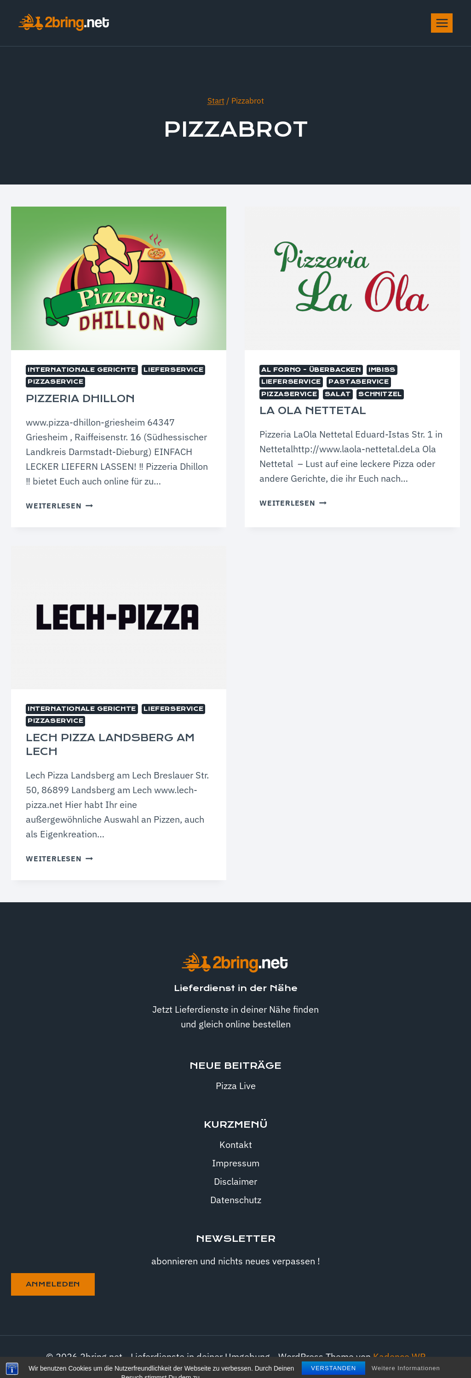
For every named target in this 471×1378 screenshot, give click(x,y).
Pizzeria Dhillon (80, 399)
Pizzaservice (55, 382)
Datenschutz (235, 1199)
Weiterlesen (59, 505)
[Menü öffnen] (442, 22)
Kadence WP (399, 1356)
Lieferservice (173, 370)
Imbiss (382, 370)
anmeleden (53, 1284)
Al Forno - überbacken (311, 370)
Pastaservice (358, 382)
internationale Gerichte (82, 370)
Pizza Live (236, 1085)
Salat (338, 394)
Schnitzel (380, 394)
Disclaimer (235, 1181)
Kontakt (235, 1144)
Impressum (235, 1163)
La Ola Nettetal (312, 411)
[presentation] (118, 278)
